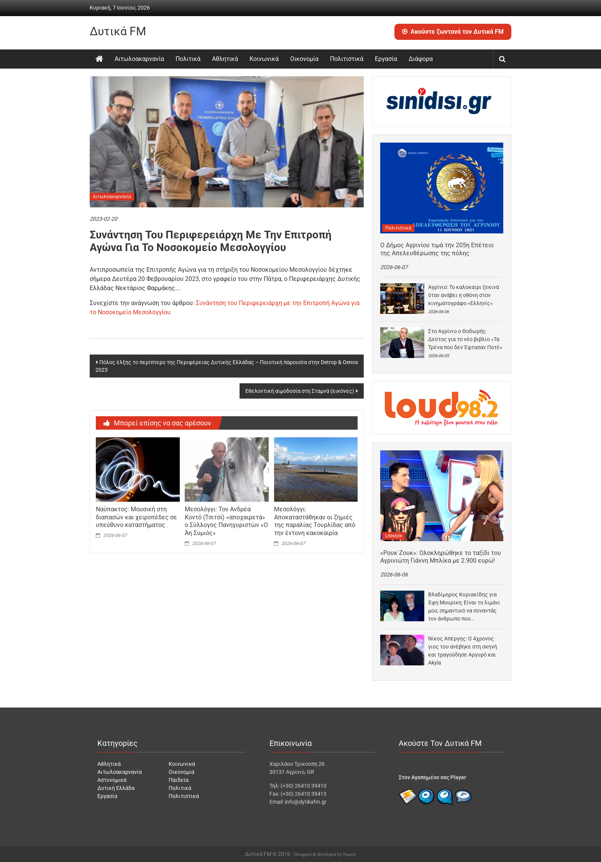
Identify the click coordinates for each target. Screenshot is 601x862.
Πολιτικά (188, 58)
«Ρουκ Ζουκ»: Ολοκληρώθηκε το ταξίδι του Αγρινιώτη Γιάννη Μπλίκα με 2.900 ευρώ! (440, 557)
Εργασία (386, 58)
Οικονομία (304, 58)
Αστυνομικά (111, 780)
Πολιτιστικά (346, 58)
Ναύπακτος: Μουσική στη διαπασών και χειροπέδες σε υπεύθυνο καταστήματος (136, 517)
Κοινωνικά (264, 58)
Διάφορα (421, 58)
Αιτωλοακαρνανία (139, 58)
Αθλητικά (225, 58)
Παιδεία (179, 780)
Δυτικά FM (118, 31)
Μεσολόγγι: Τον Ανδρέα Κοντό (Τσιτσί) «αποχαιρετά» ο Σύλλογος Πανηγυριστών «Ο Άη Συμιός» (226, 521)
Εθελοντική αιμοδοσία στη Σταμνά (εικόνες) (299, 391)
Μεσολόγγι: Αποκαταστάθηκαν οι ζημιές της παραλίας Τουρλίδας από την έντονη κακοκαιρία (314, 521)
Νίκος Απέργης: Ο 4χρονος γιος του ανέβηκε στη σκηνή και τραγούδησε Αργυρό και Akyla (462, 650)
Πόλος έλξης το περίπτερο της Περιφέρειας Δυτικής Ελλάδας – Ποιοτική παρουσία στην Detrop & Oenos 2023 (226, 366)
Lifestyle (393, 536)
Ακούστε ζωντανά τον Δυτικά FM (453, 31)
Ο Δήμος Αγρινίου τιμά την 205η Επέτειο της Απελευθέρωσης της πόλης (437, 249)
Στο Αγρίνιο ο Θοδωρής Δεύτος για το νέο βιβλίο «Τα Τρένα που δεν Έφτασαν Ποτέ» (465, 339)
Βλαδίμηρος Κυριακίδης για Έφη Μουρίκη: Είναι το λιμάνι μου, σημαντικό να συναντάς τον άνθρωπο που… (464, 606)
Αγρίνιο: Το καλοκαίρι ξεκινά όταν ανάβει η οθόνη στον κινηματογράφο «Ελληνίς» (463, 295)
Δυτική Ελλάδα (116, 788)
